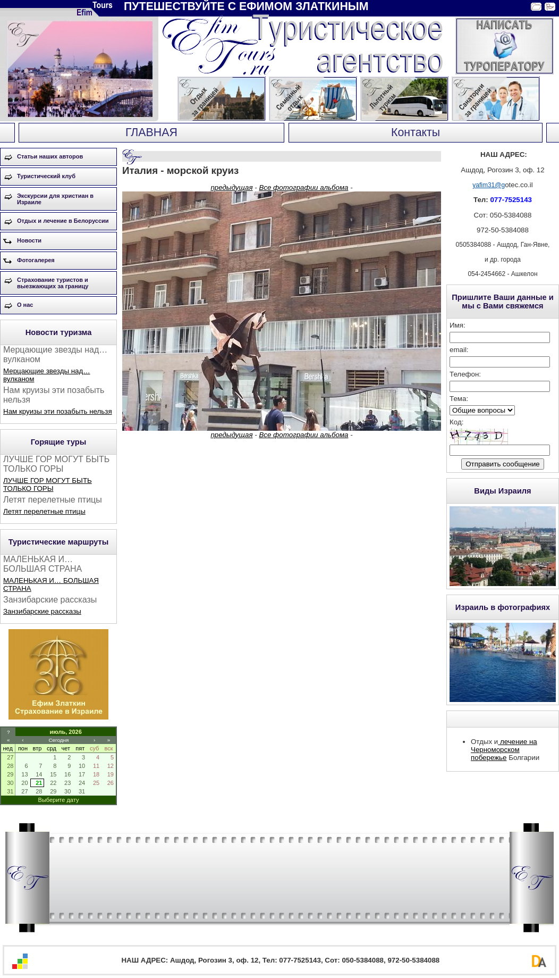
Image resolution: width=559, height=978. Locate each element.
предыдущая (231, 187)
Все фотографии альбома (303, 187)
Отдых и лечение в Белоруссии (63, 221)
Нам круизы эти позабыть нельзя (57, 411)
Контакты (415, 132)
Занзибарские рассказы (42, 611)
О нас (25, 305)
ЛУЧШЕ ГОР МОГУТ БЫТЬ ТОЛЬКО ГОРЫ (47, 484)
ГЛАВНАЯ (151, 132)
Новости (29, 240)
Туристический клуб (46, 176)
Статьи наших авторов (50, 156)
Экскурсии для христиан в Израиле (55, 199)
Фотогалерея (36, 260)
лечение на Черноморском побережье (504, 750)
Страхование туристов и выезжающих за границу (52, 283)
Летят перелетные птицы (44, 511)
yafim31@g (488, 185)
